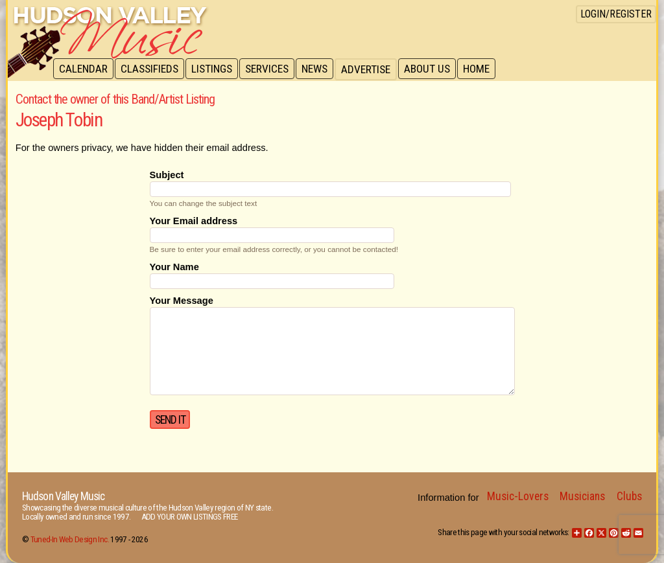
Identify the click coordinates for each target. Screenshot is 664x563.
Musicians (582, 496)
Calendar (84, 69)
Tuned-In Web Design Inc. (69, 539)
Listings (215, 69)
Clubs (629, 496)
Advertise (372, 69)
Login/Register (616, 14)
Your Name (174, 267)
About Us (434, 69)
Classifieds (151, 69)
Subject (167, 175)
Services (271, 69)
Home (484, 69)
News (320, 69)
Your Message (181, 300)
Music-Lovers (518, 496)
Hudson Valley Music (63, 496)
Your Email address (194, 221)
